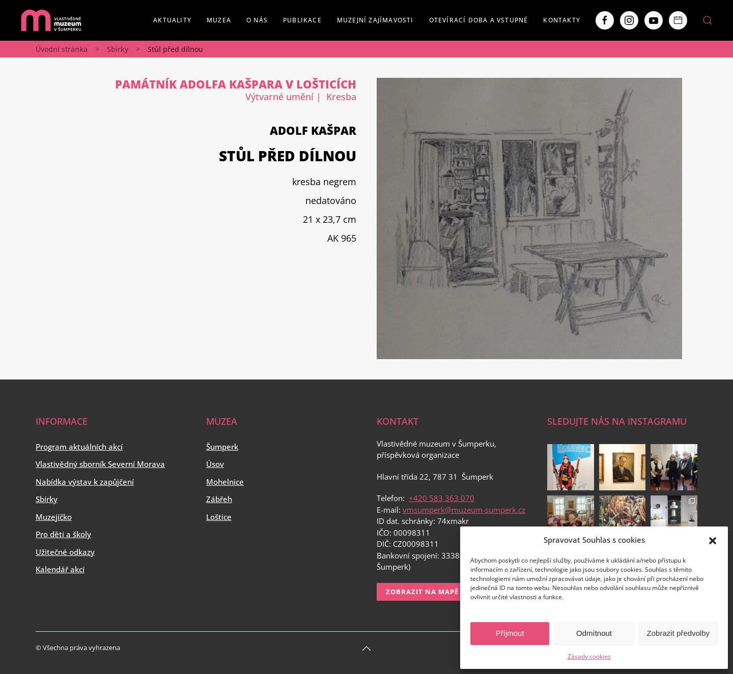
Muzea (219, 20)
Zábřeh (219, 499)
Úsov (215, 464)
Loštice (219, 517)
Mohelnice (225, 482)
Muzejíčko (54, 517)
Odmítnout (594, 633)
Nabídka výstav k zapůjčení (85, 482)
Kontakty (561, 20)
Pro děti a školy (63, 534)
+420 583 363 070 (441, 498)
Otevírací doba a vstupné (478, 20)
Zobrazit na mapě (422, 591)
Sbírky (117, 49)
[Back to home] (50, 20)
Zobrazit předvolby (678, 633)
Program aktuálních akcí (79, 447)
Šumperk (222, 447)
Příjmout (510, 633)
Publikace (302, 20)
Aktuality (172, 20)
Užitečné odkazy (65, 552)
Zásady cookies (589, 656)
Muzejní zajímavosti (375, 20)
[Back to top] (366, 648)
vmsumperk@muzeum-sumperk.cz (464, 510)
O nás (257, 20)
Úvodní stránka (62, 49)
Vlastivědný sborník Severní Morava (100, 464)
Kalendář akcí (60, 569)
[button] (713, 540)
